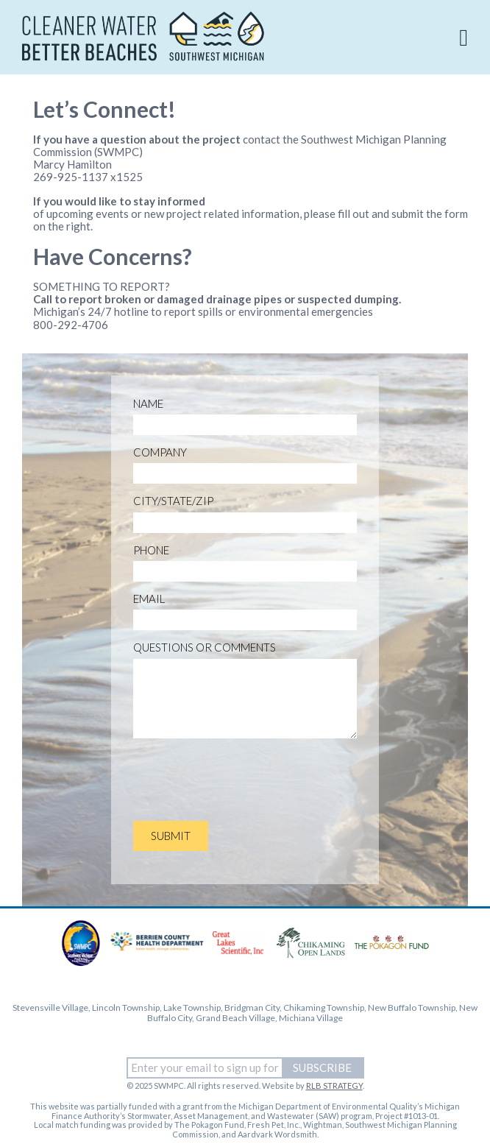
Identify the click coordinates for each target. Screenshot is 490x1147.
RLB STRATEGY (334, 1085)
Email (149, 599)
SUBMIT (171, 835)
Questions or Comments (204, 647)
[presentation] (245, 781)
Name (148, 404)
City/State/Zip (173, 501)
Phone (151, 550)
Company (160, 452)
